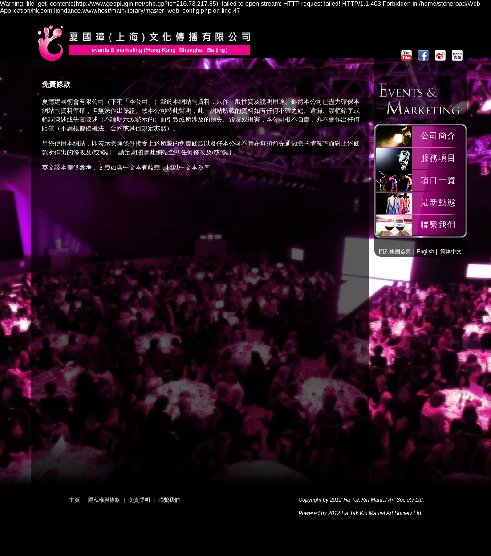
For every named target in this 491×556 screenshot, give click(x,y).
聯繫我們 (438, 224)
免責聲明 (139, 500)
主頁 (74, 500)
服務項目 (438, 158)
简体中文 (451, 251)
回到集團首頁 (395, 251)
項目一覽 (438, 180)
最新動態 (438, 202)
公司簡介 (438, 135)
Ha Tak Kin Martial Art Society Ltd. (383, 500)
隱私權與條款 (104, 500)
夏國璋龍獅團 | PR (148, 56)
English (425, 251)
